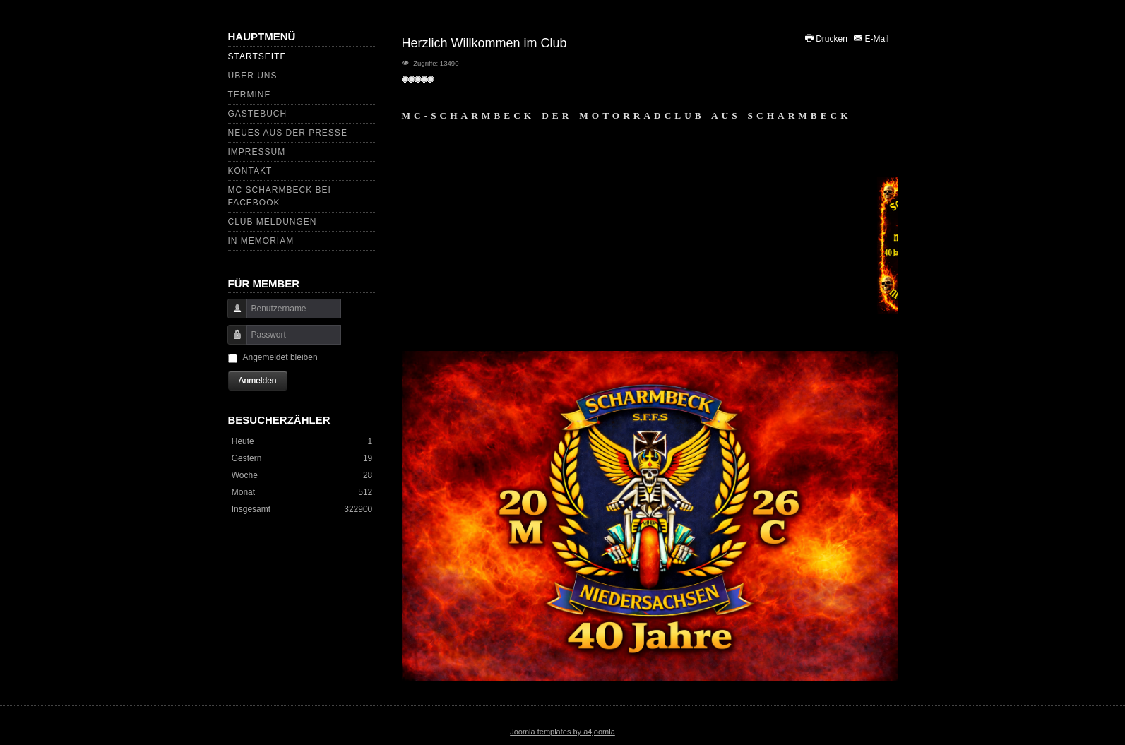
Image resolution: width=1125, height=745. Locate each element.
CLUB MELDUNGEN (272, 222)
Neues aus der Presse (287, 133)
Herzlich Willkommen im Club (484, 43)
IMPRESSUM (257, 152)
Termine (249, 95)
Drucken (827, 39)
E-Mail (870, 39)
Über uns (253, 76)
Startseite (257, 56)
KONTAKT (250, 171)
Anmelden (258, 381)
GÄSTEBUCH (257, 114)
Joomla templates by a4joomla (562, 731)
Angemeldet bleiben (280, 357)
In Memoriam (261, 241)
